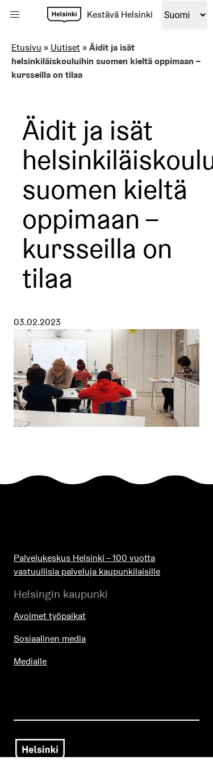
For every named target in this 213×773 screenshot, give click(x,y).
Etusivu (26, 47)
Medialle (30, 661)
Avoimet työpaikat (50, 616)
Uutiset (65, 47)
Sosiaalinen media (50, 639)
